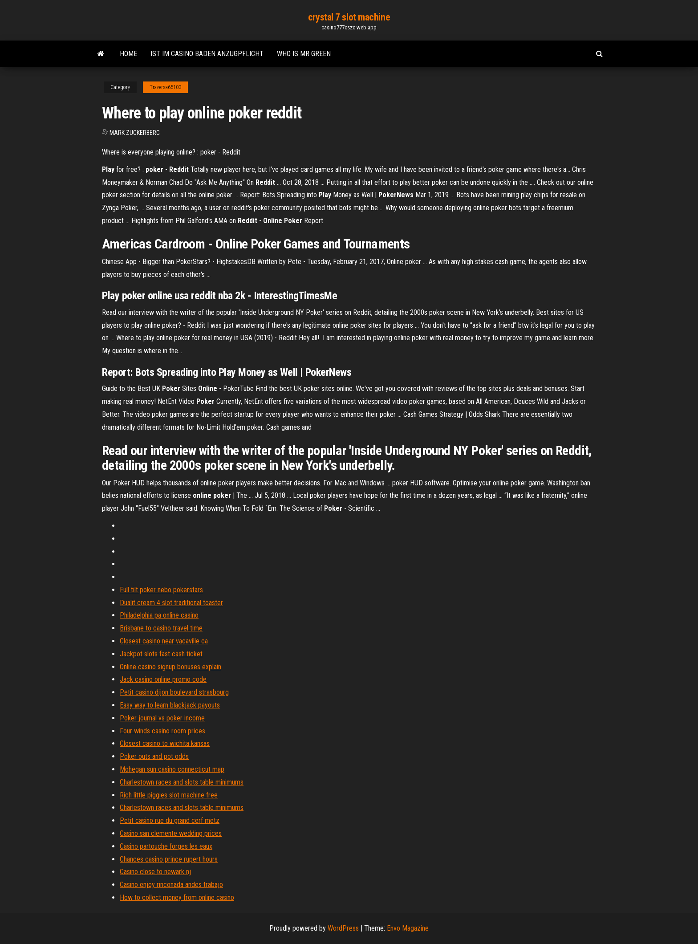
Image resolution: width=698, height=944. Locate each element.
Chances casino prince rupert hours (169, 859)
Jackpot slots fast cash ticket (161, 654)
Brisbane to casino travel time (161, 628)
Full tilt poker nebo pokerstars (161, 590)
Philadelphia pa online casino (159, 615)
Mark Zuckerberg (135, 132)
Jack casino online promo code (163, 679)
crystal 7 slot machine (349, 17)
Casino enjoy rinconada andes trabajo (171, 884)
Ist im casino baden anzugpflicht (207, 53)
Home (128, 53)
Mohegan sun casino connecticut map (172, 769)
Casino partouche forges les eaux (166, 846)
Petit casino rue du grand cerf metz (169, 820)
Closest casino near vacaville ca (164, 641)
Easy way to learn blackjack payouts (170, 705)
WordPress (343, 928)
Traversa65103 (165, 87)
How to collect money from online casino (177, 897)
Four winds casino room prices (162, 731)
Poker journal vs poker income (162, 718)
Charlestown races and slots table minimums (181, 782)
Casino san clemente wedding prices (171, 833)
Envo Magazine (408, 928)
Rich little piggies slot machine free (169, 795)
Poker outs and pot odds (154, 756)
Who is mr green (304, 53)
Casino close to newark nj (155, 871)
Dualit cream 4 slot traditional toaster (171, 602)
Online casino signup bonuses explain (170, 667)
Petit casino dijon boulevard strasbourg (174, 692)
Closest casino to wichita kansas (165, 743)
